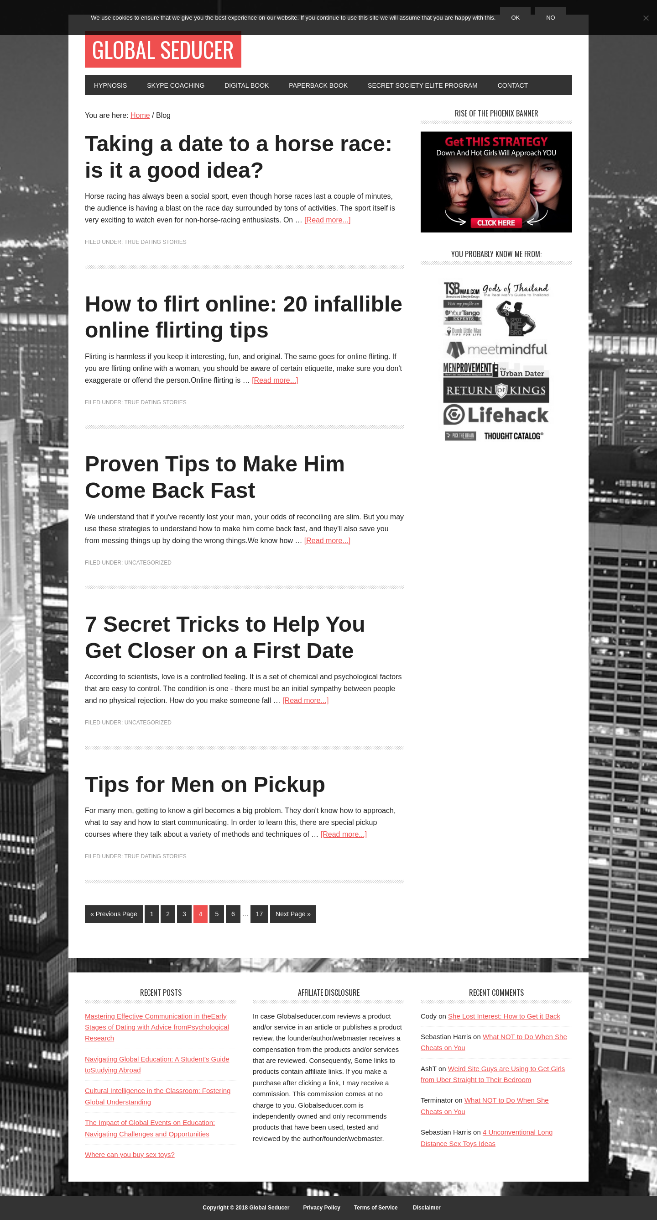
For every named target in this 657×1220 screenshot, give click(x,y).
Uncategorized (148, 563)
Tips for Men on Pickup (205, 784)
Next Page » (293, 914)
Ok (515, 17)
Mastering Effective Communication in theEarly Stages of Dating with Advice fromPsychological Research (157, 1027)
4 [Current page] (201, 914)
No (550, 17)
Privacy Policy (321, 1207)
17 (259, 914)
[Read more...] (327, 220)
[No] (645, 17)
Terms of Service (376, 1207)
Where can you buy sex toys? (130, 1154)
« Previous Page (113, 914)
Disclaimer (427, 1207)
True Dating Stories (155, 242)
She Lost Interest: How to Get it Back (504, 1016)
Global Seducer (163, 49)
